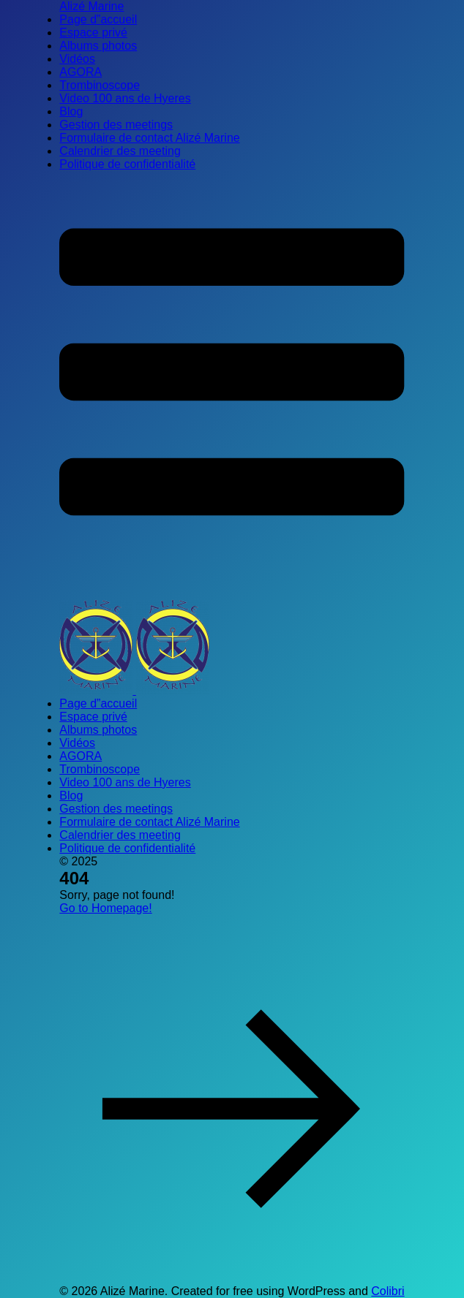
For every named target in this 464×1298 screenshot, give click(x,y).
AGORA (80, 72)
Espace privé (93, 32)
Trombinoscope (99, 85)
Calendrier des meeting (119, 151)
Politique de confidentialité (127, 164)
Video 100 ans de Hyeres (124, 98)
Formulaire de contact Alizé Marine (149, 138)
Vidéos (77, 59)
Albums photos (98, 45)
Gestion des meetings (116, 124)
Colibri (387, 1291)
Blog (71, 111)
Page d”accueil (98, 19)
